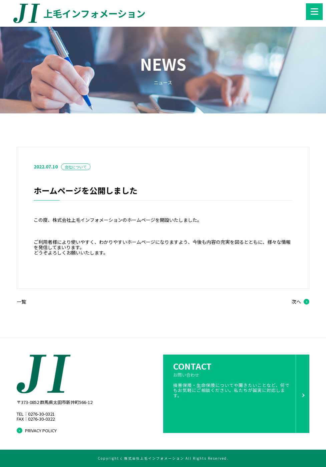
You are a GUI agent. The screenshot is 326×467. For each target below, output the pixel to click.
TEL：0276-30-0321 (36, 414)
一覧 (21, 301)
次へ (296, 301)
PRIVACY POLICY (41, 430)
